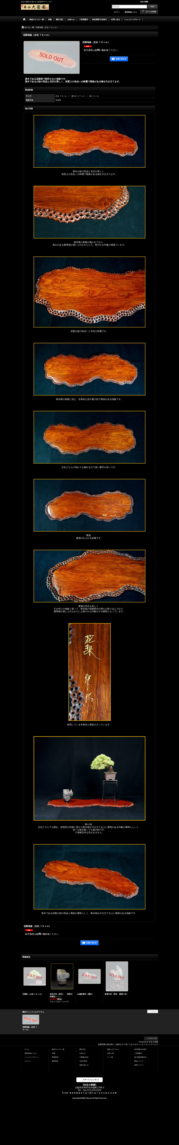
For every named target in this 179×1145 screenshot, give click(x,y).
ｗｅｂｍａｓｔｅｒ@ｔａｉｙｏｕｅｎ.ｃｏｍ (93, 1093)
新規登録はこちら (131, 12)
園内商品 (55, 1061)
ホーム (27, 1049)
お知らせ (82, 1053)
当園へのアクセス (113, 1049)
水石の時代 (83, 1061)
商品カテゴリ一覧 (58, 1049)
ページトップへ (152, 1038)
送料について (138, 1065)
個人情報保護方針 (140, 1057)
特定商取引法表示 (140, 1049)
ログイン (117, 12)
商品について (138, 1061)
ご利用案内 (138, 1053)
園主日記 (82, 1049)
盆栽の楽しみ (84, 1065)
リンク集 (110, 1057)
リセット (153, 1011)
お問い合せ (111, 1053)
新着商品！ (56, 1057)
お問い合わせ (101, 50)
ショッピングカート (31, 1057)
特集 (53, 1053)
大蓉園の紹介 (84, 1057)
